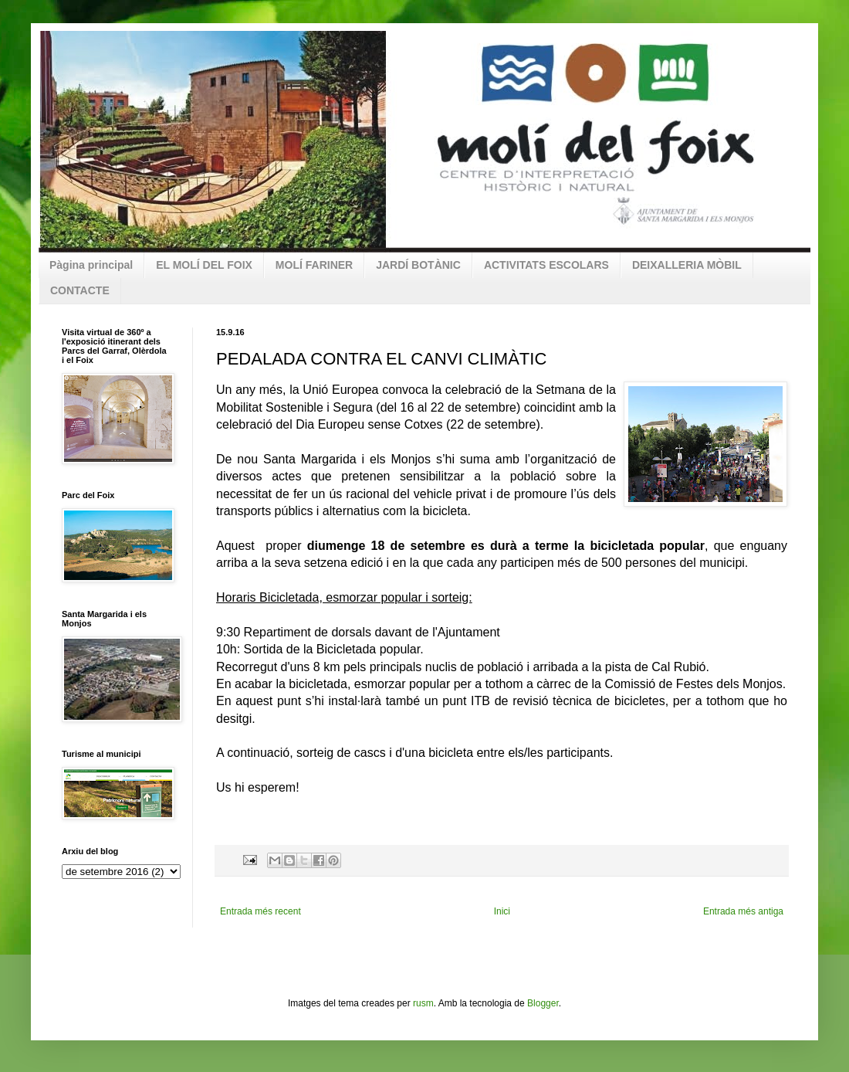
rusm (423, 1003)
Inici (502, 911)
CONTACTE (80, 290)
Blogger (543, 1003)
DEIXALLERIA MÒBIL (687, 265)
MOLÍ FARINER (314, 265)
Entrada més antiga (743, 911)
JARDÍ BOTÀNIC (418, 265)
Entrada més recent (260, 911)
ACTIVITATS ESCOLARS (546, 265)
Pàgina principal (91, 265)
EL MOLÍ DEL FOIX (204, 265)
